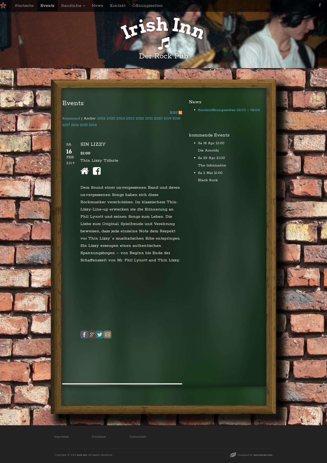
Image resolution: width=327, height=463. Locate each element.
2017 (66, 125)
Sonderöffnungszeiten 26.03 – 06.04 (229, 110)
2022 (140, 118)
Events (47, 5)
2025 (111, 118)
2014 (93, 125)
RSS (174, 112)
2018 (176, 118)
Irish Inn (82, 455)
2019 (167, 118)
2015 (84, 125)
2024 (120, 118)
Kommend (71, 118)
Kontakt (118, 5)
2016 (75, 125)
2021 (149, 118)
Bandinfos (73, 5)
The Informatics (212, 165)
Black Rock (208, 180)
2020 (158, 118)
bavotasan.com (263, 455)
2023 (130, 118)
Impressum (61, 436)
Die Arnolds (208, 150)
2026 (101, 118)
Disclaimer (99, 436)
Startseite (24, 5)
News (97, 5)
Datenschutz (137, 436)
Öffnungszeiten (147, 5)
